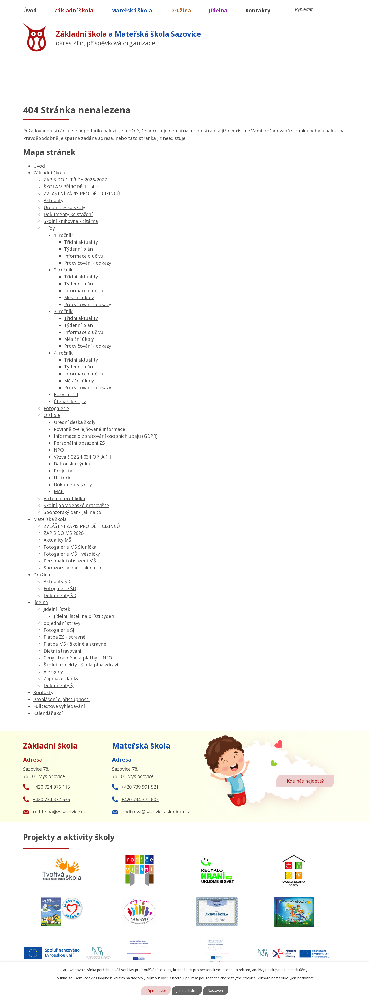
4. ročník (63, 353)
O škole (52, 415)
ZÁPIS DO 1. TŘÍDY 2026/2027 (75, 180)
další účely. (299, 969)
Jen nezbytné (187, 990)
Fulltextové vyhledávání (59, 706)
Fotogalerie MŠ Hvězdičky (72, 554)
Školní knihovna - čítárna (71, 221)
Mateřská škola (131, 10)
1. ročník (63, 235)
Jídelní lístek (57, 609)
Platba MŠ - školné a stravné (75, 644)
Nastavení (216, 990)
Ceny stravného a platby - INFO (78, 658)
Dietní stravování (62, 651)
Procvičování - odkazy (87, 263)
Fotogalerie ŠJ (59, 630)
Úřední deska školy (64, 207)
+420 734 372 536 (51, 799)
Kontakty (257, 10)
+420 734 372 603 (140, 799)
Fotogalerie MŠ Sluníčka (70, 547)
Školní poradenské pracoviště (76, 505)
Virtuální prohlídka (64, 498)
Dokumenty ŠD (60, 595)
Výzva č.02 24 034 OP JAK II (82, 457)
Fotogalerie (56, 408)
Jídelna (218, 10)
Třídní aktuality (81, 242)
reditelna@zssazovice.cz (59, 812)
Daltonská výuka (72, 464)
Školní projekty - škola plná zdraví (81, 665)
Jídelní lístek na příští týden (84, 616)
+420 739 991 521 (140, 787)
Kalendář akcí (48, 713)
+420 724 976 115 (51, 787)
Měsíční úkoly (79, 297)
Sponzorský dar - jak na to (72, 512)
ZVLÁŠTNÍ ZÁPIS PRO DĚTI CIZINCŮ (82, 193)
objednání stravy (62, 623)
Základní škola (74, 10)
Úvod (30, 10)
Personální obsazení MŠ (70, 561)
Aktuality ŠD (57, 581)
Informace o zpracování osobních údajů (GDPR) (105, 436)
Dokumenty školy (73, 484)
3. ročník (63, 311)
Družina (180, 10)
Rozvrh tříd (66, 394)
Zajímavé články (61, 678)
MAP (59, 491)
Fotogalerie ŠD (60, 588)
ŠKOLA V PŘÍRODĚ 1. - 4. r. (71, 186)
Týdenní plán (78, 249)
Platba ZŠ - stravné (64, 637)
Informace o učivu (84, 256)
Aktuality (53, 200)
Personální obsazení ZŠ (79, 443)
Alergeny (53, 671)
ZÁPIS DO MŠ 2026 (64, 533)
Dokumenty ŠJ (59, 685)
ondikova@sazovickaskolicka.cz (155, 812)
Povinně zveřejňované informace (89, 429)
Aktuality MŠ (57, 540)
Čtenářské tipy (70, 401)
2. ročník (63, 270)
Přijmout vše (155, 990)
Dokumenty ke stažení (68, 214)
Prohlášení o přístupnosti (61, 699)
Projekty (63, 471)
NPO (59, 450)
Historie (62, 477)
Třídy (49, 228)
